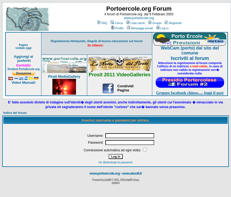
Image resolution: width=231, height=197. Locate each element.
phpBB (107, 179)
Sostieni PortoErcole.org (23, 69)
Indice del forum (15, 112)
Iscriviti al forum (190, 58)
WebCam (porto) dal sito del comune (190, 50)
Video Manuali (23, 82)
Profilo (117, 28)
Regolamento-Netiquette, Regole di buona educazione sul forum (97, 41)
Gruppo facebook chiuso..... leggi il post (190, 93)
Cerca (117, 23)
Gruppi (154, 23)
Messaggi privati (140, 28)
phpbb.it (115, 182)
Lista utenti (135, 23)
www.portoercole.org (139, 18)
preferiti (23, 61)
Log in (162, 28)
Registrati (173, 23)
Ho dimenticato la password (116, 162)
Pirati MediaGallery (64, 76)
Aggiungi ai (23, 56)
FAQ (102, 23)
